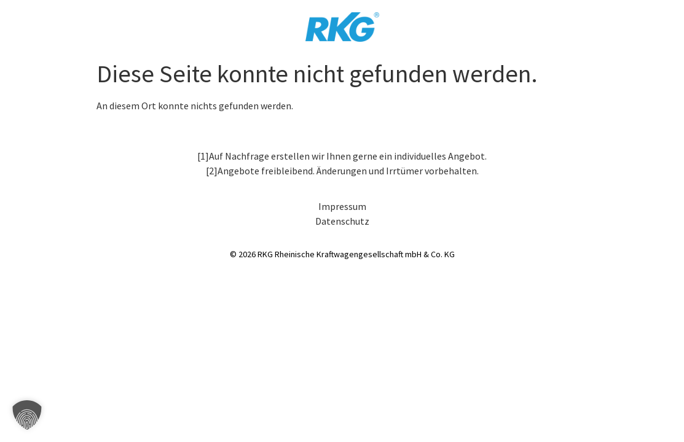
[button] (27, 415)
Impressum (342, 206)
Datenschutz (342, 221)
